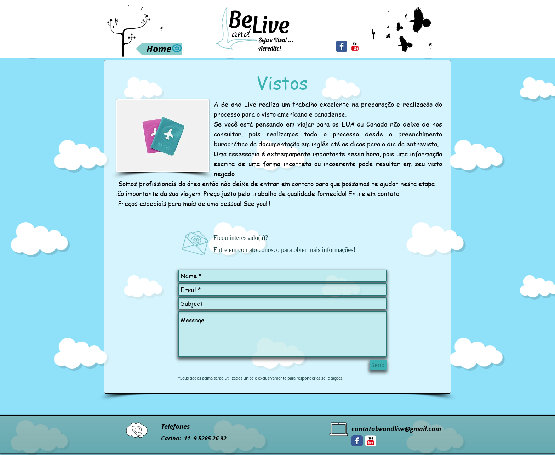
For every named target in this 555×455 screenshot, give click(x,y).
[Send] (378, 365)
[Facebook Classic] (341, 46)
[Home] (159, 49)
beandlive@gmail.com (408, 429)
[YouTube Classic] (355, 46)
